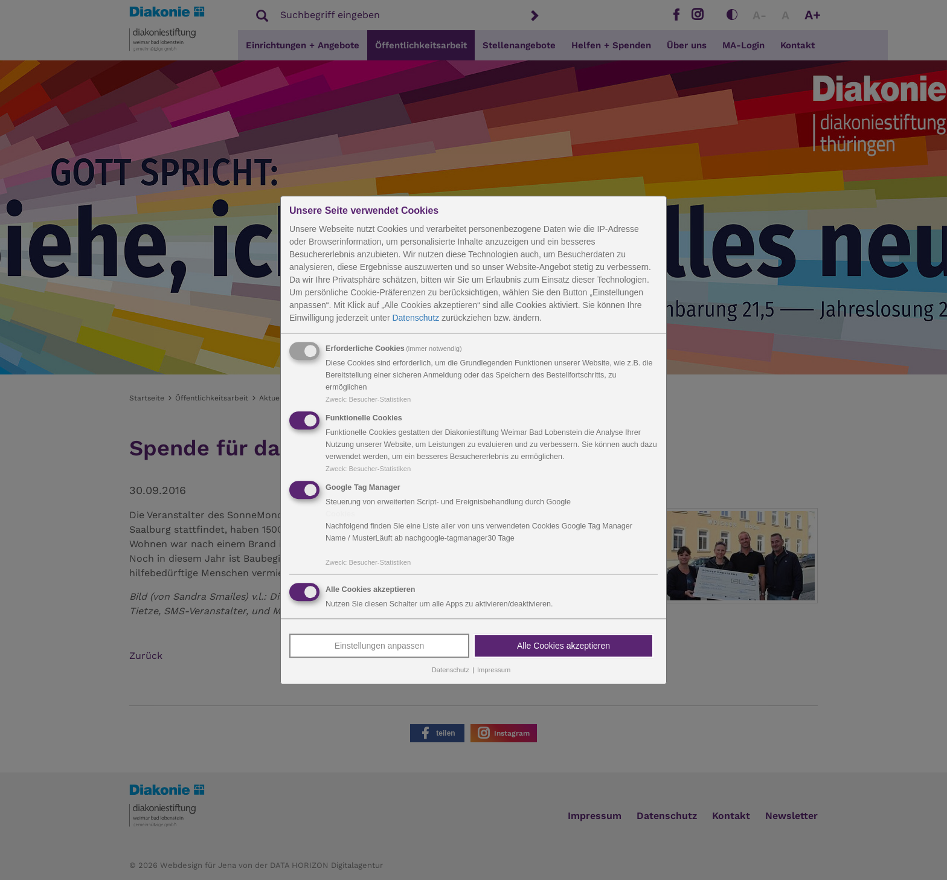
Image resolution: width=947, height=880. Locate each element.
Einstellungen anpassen (380, 646)
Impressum (493, 670)
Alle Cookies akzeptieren (563, 646)
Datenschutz (415, 318)
